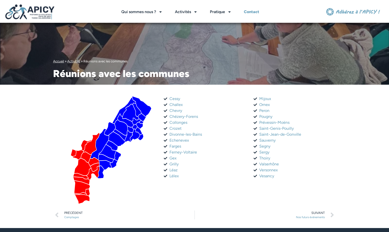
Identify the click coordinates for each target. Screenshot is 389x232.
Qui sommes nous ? (141, 11)
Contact (251, 11)
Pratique (220, 11)
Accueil (58, 61)
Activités (186, 11)
